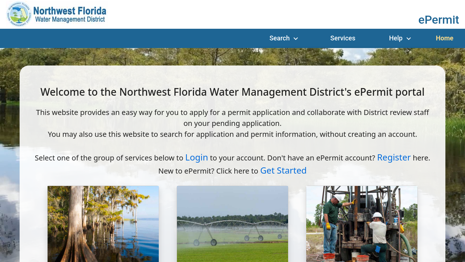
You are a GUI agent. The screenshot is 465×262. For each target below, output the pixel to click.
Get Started (283, 170)
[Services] (343, 38)
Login (196, 157)
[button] (439, 19)
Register (394, 157)
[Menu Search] (285, 38)
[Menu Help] (401, 38)
